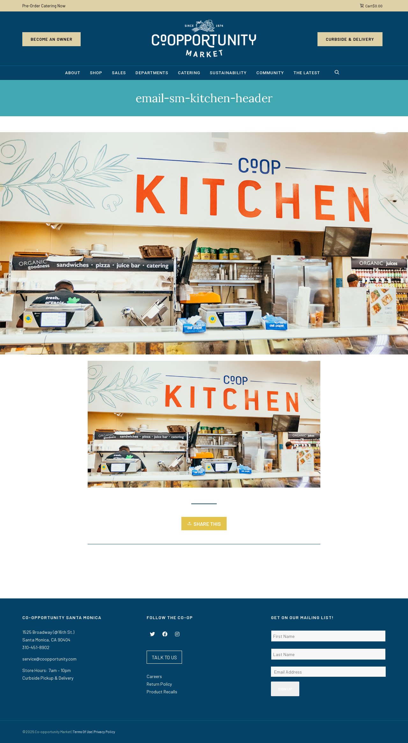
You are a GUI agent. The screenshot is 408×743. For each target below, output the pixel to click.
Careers (154, 676)
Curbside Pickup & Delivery (47, 678)
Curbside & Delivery (350, 39)
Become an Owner (51, 39)
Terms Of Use (82, 732)
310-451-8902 (35, 647)
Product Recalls (162, 691)
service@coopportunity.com (49, 658)
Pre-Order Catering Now (43, 5)
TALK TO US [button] (164, 657)
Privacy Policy (104, 732)
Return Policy (159, 684)
